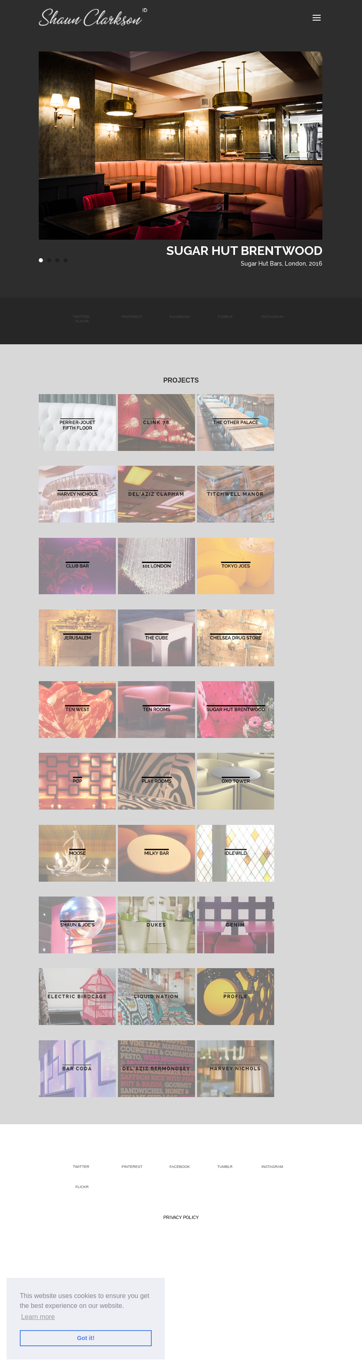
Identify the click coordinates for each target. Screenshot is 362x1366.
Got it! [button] (85, 1338)
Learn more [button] (38, 1316)
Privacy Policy (181, 1217)
